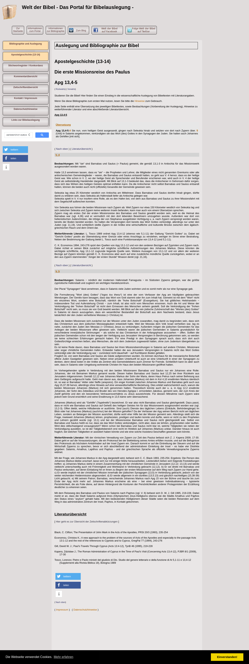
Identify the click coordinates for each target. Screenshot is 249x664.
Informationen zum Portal (35, 29)
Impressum (62, 609)
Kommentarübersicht (25, 76)
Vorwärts (71, 89)
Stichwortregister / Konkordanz (25, 65)
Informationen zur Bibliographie (55, 29)
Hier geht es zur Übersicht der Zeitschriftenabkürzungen (86, 521)
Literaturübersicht (81, 148)
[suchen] (18, 135)
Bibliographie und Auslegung (25, 43)
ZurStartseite (18, 29)
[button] (15, 149)
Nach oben (62, 148)
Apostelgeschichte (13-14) (25, 54)
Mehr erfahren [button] (63, 657)
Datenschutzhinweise (25, 109)
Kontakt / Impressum (25, 98)
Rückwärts (60, 89)
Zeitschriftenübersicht (25, 87)
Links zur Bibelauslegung (25, 120)
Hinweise (140, 101)
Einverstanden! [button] (227, 657)
